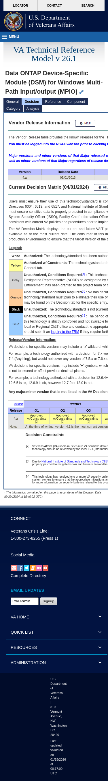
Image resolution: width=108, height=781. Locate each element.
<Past (18, 404)
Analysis (32, 109)
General (12, 102)
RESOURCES (24, 647)
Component (76, 102)
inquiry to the (65, 332)
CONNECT (21, 518)
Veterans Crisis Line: (30, 531)
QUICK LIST (22, 632)
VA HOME (20, 617)
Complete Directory (28, 575)
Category (13, 109)
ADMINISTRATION (28, 662)
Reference (53, 102)
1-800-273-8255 (25, 538)
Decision (32, 102)
